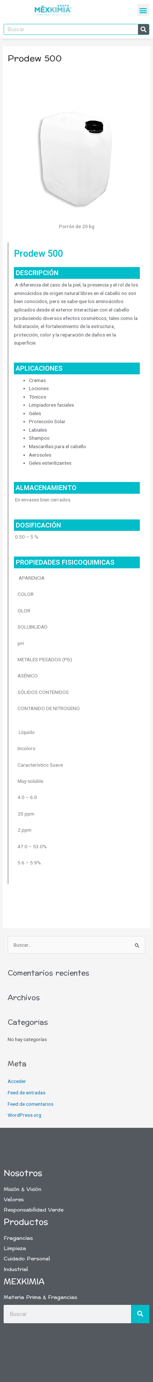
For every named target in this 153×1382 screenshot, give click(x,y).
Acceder (17, 1081)
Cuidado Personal (27, 1258)
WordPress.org (24, 1115)
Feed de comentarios (30, 1104)
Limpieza (15, 1248)
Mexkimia (24, 1281)
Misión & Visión (22, 1189)
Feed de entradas (26, 1092)
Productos (26, 1222)
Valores (14, 1199)
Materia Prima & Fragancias (40, 1297)
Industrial (16, 1269)
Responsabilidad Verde (33, 1209)
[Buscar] (143, 29)
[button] (143, 10)
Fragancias (18, 1238)
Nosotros (23, 1173)
